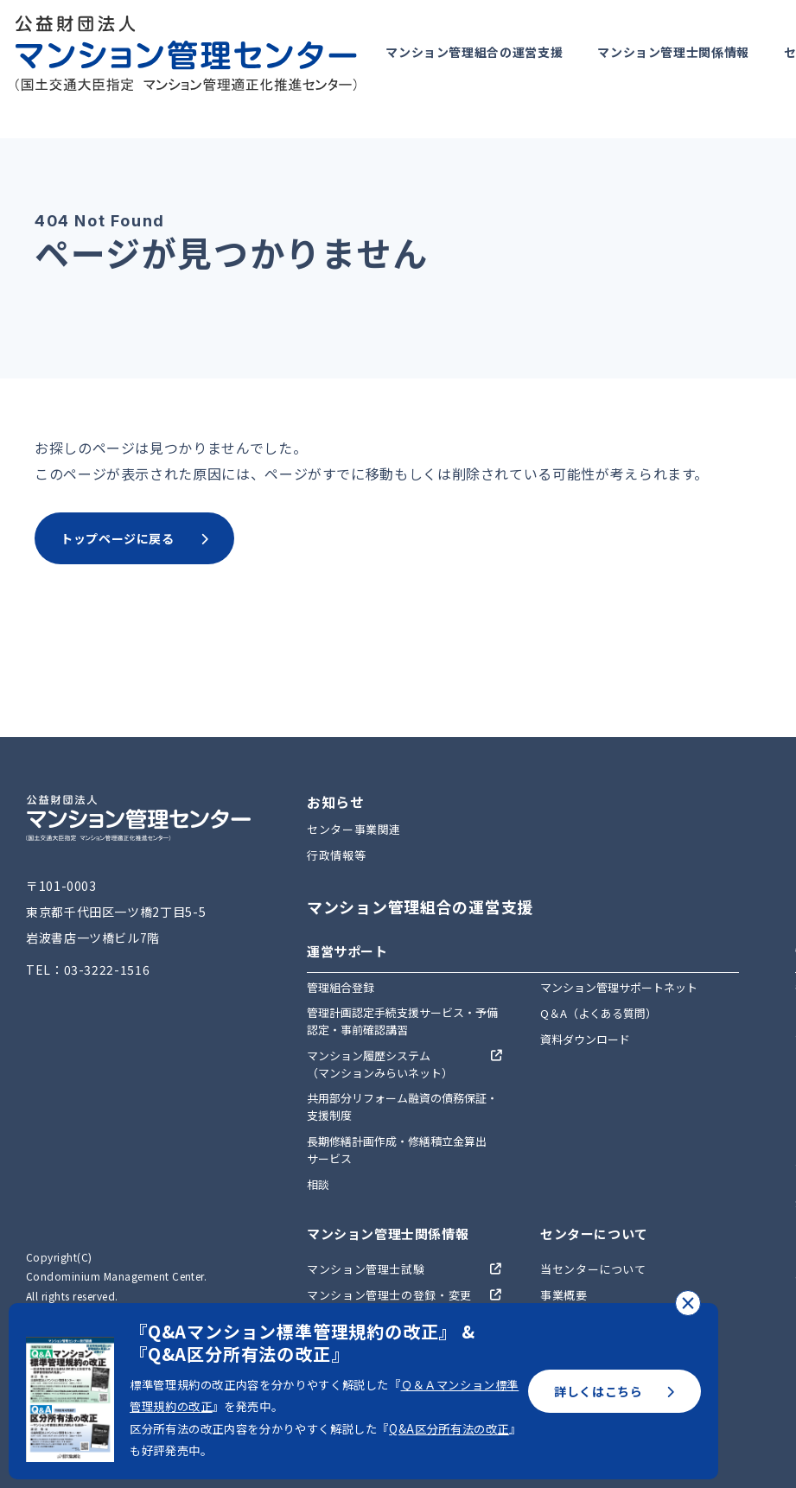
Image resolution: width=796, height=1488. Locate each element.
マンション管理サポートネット (618, 987)
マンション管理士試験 (365, 1269)
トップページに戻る (134, 538)
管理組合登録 (340, 987)
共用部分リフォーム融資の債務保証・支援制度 (402, 1106)
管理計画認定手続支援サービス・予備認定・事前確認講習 (402, 1021)
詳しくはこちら (614, 1391)
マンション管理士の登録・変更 (389, 1295)
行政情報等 (336, 855)
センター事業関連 (354, 829)
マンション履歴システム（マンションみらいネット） (380, 1064)
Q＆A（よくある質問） (598, 1013)
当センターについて (593, 1269)
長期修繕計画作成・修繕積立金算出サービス (397, 1150)
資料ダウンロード (585, 1039)
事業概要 (564, 1295)
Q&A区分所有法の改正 (449, 1429)
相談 (318, 1184)
